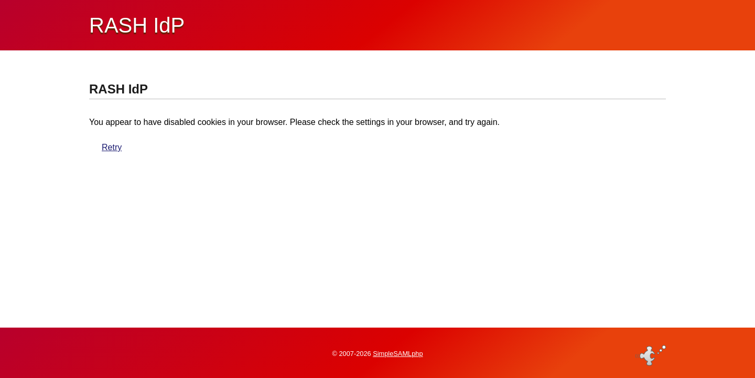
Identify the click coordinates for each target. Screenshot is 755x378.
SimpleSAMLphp (398, 354)
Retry (112, 147)
